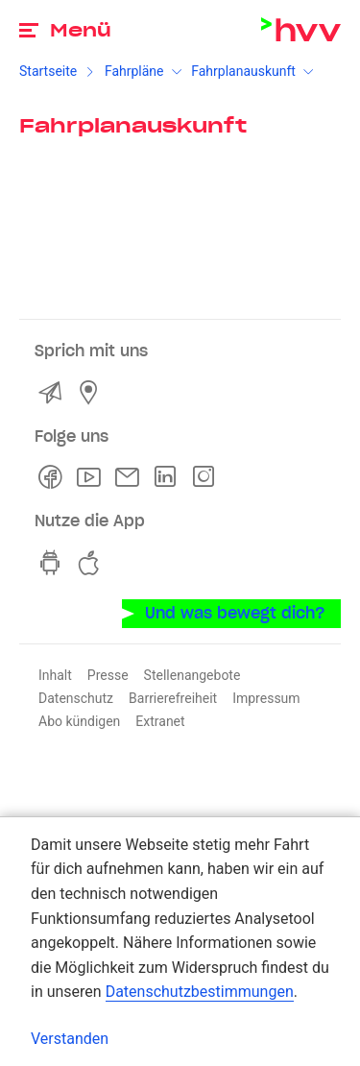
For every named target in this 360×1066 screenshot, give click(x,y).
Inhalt (55, 675)
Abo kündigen (79, 721)
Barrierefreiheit (173, 698)
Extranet (159, 721)
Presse (108, 675)
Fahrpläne (134, 71)
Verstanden (69, 1039)
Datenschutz (75, 698)
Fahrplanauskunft (243, 71)
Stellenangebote (192, 675)
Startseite (48, 71)
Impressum (266, 698)
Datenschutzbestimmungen (200, 991)
